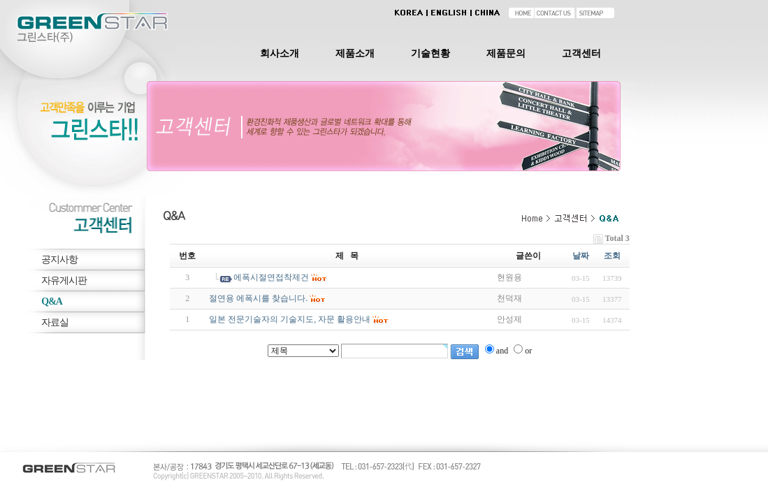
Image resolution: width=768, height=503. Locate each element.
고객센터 (581, 53)
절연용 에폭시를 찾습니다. (258, 298)
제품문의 (506, 53)
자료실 (54, 322)
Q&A (51, 301)
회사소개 (279, 53)
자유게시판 (64, 280)
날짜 (580, 256)
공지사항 (59, 259)
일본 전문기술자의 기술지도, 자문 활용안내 (289, 319)
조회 (612, 256)
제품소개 (355, 53)
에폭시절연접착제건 (271, 277)
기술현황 (430, 53)
